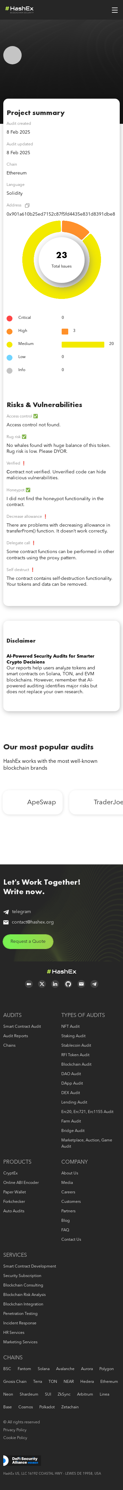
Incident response (19, 1323)
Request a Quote (28, 941)
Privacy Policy (15, 1430)
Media (67, 1183)
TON (53, 1382)
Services (15, 1255)
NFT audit (70, 1027)
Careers (68, 1192)
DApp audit (72, 1084)
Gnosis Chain (15, 1382)
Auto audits (13, 1211)
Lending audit (74, 1103)
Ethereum (109, 1382)
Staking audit (73, 1036)
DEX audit (70, 1093)
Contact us (71, 1240)
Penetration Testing (20, 1314)
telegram (17, 911)
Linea (104, 1395)
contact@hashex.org (28, 922)
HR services (13, 1333)
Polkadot (47, 1407)
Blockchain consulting (23, 1285)
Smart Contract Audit (22, 1027)
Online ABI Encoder (21, 1183)
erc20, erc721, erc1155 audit (87, 1112)
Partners (68, 1211)
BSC (7, 1369)
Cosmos (25, 1407)
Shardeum (29, 1395)
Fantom (24, 1369)
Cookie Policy (15, 1438)
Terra (37, 1382)
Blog (65, 1221)
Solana (44, 1369)
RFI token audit (75, 1055)
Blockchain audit (76, 1065)
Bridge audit (73, 1131)
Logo (19, 9)
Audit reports (15, 1036)
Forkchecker (14, 1202)
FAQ (65, 1230)
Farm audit (71, 1121)
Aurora (87, 1369)
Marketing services (20, 1342)
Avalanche (65, 1369)
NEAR (69, 1382)
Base (7, 1407)
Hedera (87, 1382)
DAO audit (71, 1074)
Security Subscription (22, 1276)
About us (69, 1173)
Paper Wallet (14, 1192)
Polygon (106, 1369)
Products (17, 1162)
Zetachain (70, 1407)
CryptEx (10, 1173)
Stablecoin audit (76, 1046)
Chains (9, 1046)
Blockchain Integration (23, 1304)
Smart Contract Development (29, 1267)
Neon (8, 1395)
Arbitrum (85, 1395)
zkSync (64, 1395)
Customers (71, 1202)
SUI (48, 1395)
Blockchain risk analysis (24, 1295)
